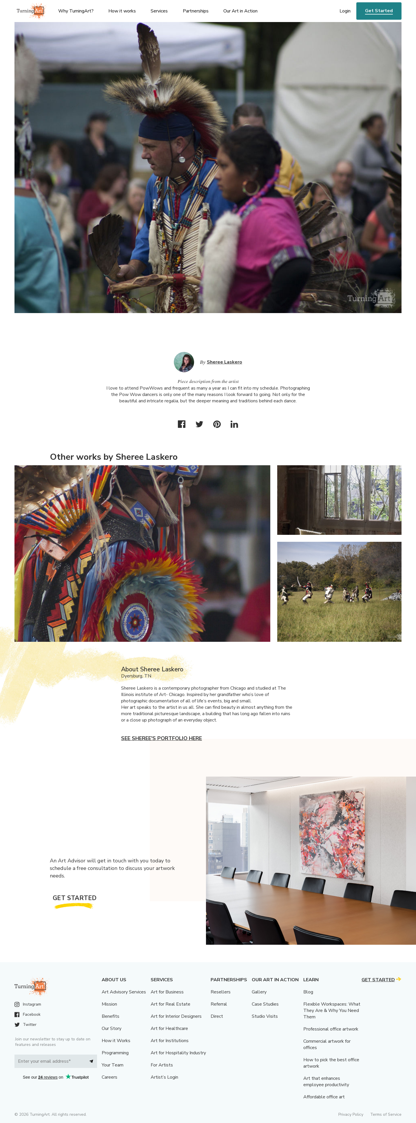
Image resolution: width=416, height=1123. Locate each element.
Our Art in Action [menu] (240, 11)
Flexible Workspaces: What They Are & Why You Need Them (331, 1010)
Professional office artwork (330, 1029)
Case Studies (265, 1004)
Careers (109, 1077)
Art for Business (167, 992)
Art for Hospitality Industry (178, 1053)
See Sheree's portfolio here (161, 738)
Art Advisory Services (124, 992)
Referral (219, 1004)
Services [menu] (159, 11)
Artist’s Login (164, 1077)
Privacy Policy (350, 1114)
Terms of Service (386, 1114)
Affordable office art (324, 1097)
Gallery (259, 992)
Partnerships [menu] (196, 11)
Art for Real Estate (170, 1004)
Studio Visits (265, 1016)
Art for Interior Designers (176, 1016)
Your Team (112, 1065)
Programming (115, 1053)
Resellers (221, 992)
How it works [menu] (122, 11)
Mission (109, 1004)
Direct (217, 1016)
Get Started (379, 11)
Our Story (111, 1028)
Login (345, 11)
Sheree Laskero (224, 362)
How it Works (116, 1040)
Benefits (110, 1016)
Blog (308, 992)
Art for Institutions (170, 1040)
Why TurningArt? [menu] (76, 11)
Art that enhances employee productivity (326, 1081)
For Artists (162, 1065)
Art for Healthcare (169, 1028)
